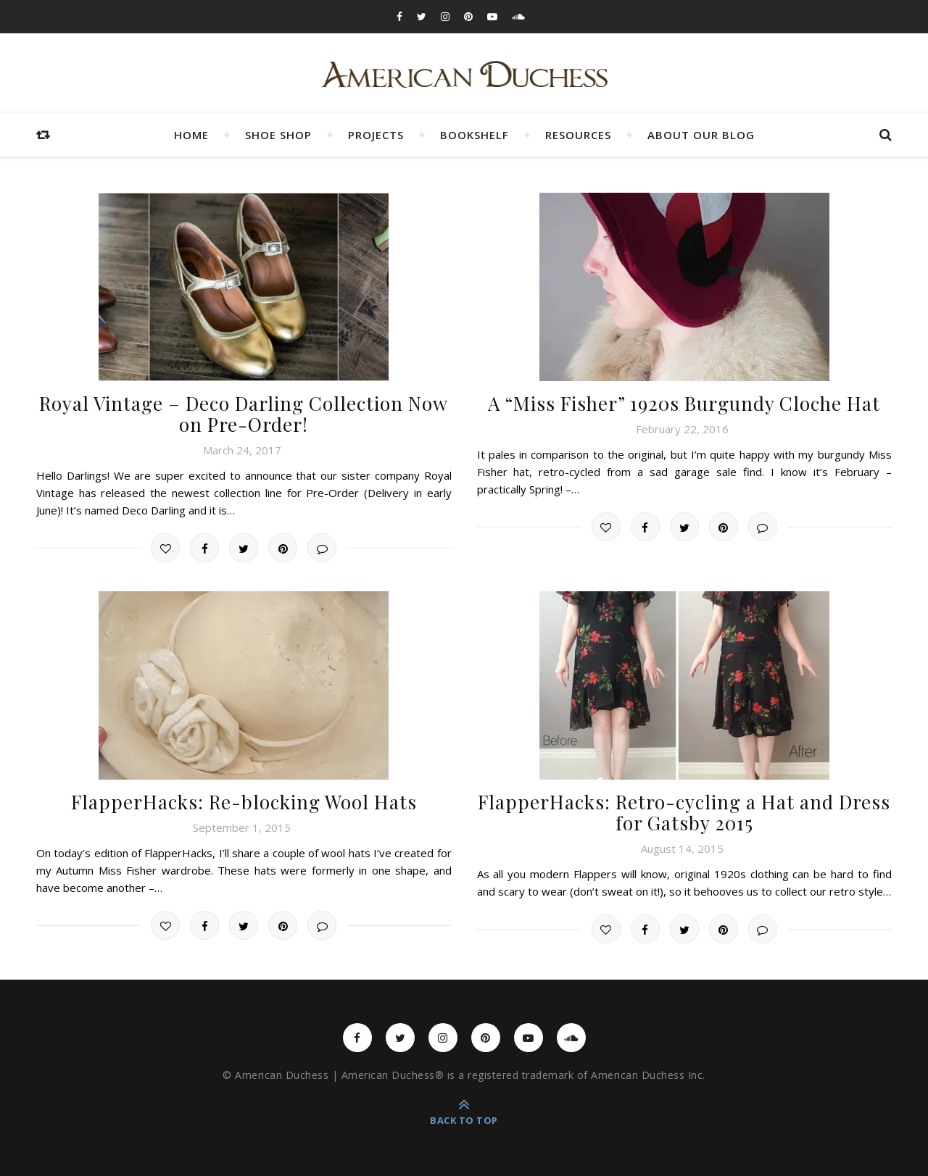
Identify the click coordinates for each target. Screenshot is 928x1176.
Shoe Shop (278, 135)
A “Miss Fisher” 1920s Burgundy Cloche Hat (684, 403)
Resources (578, 135)
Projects (376, 135)
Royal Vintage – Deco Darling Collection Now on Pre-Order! (243, 414)
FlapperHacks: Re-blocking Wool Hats (244, 801)
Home (191, 135)
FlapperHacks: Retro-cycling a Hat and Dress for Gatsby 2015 (684, 812)
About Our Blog (701, 135)
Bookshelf (474, 135)
